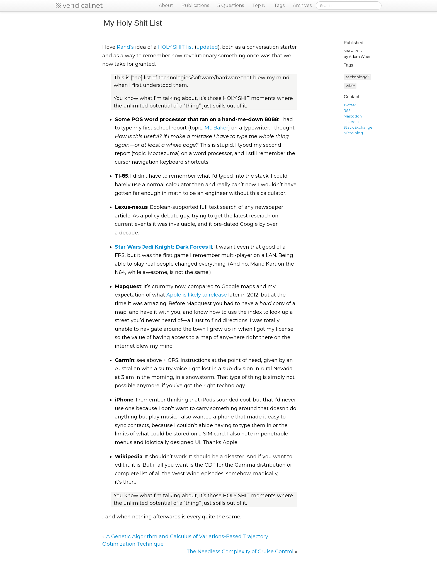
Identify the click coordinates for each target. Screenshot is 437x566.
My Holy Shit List (133, 23)
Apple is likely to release (196, 295)
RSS (347, 111)
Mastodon (353, 116)
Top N (259, 5)
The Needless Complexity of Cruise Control (239, 551)
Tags (279, 5)
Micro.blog (353, 133)
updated (207, 47)
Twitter (350, 105)
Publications (195, 5)
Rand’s (125, 47)
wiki (350, 85)
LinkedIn (351, 122)
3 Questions (230, 5)
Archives (302, 5)
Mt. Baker (216, 128)
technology (357, 76)
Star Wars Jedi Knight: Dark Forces (163, 247)
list (175, 47)
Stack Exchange (358, 127)
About (166, 5)
